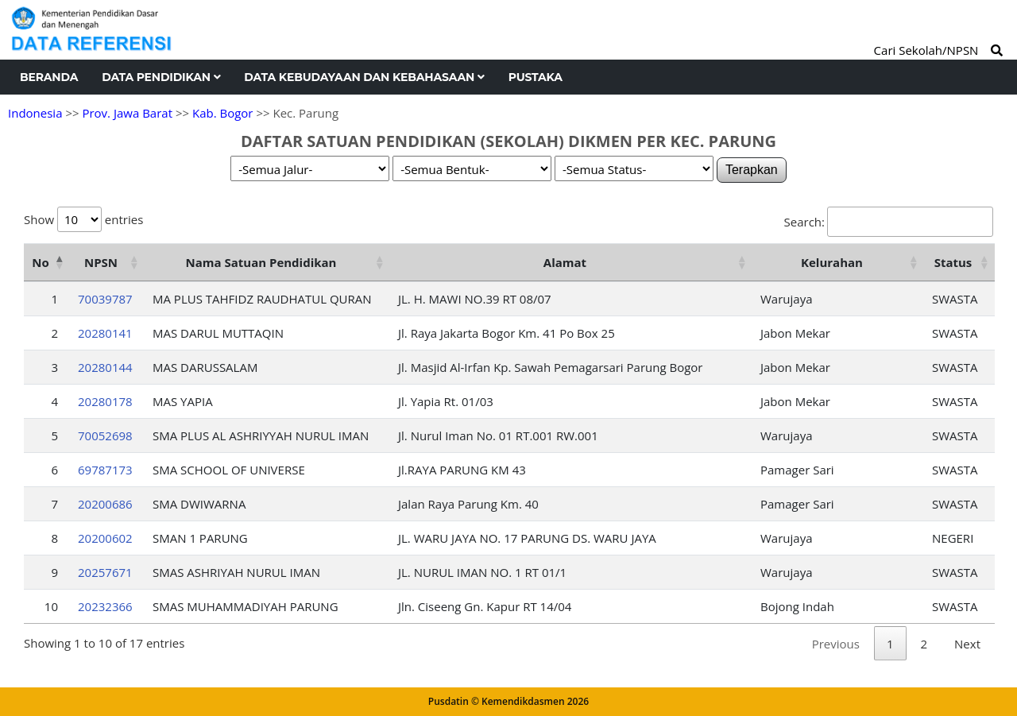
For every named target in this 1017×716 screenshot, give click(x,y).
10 (51, 606)
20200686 (105, 504)
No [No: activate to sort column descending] (40, 262)
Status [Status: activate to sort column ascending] (953, 262)
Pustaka (535, 77)
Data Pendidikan (161, 77)
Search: (888, 222)
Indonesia (35, 113)
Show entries (83, 219)
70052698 (105, 435)
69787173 (105, 470)
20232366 (105, 606)
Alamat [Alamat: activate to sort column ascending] (564, 262)
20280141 (105, 333)
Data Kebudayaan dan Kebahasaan (364, 77)
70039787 (105, 299)
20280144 (105, 367)
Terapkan (751, 169)
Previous (836, 644)
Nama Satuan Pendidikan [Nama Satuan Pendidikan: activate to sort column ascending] (261, 262)
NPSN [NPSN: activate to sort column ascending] (101, 262)
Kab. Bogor (222, 113)
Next (967, 644)
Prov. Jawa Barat (127, 113)
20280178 (105, 401)
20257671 (105, 572)
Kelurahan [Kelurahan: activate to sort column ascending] (832, 262)
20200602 (105, 538)
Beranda (49, 77)
